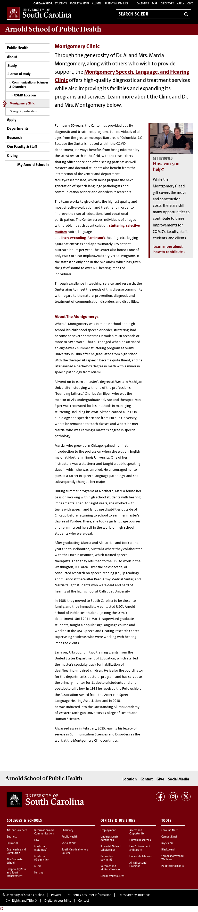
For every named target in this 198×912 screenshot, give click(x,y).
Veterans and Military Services (110, 868)
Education (13, 843)
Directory (167, 3)
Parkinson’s (96, 238)
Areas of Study (20, 74)
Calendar (143, 3)
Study (12, 66)
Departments (17, 129)
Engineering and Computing (16, 851)
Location (129, 779)
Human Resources (140, 840)
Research (14, 138)
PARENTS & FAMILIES (116, 3)
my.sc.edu (167, 843)
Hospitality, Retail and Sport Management (17, 873)
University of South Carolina (25, 895)
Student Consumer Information (89, 895)
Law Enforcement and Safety (139, 848)
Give (190, 3)
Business (12, 836)
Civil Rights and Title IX (21, 900)
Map (155, 3)
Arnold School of (53, 29)
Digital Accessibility (57, 900)
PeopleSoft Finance (172, 866)
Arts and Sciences (17, 830)
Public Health (17, 48)
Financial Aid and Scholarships (110, 848)
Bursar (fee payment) (107, 858)
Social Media (178, 779)
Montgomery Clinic (22, 103)
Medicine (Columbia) (40, 848)
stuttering (117, 225)
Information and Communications (44, 832)
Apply (180, 3)
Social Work (69, 843)
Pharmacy (67, 830)
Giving (12, 156)
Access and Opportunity (136, 832)
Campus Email (169, 836)
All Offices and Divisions (137, 865)
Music (37, 866)
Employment (108, 830)
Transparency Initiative (134, 895)
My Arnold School (32, 165)
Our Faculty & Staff (22, 147)
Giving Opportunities (23, 111)
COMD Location (25, 95)
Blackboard (168, 849)
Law (36, 840)
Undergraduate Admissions (110, 838)
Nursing (38, 872)
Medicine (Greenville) (41, 858)
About (12, 57)
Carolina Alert (169, 830)
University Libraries (140, 856)
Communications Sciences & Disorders (28, 85)
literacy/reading (73, 238)
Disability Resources (112, 876)
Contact (147, 779)
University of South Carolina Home (39, 13)
